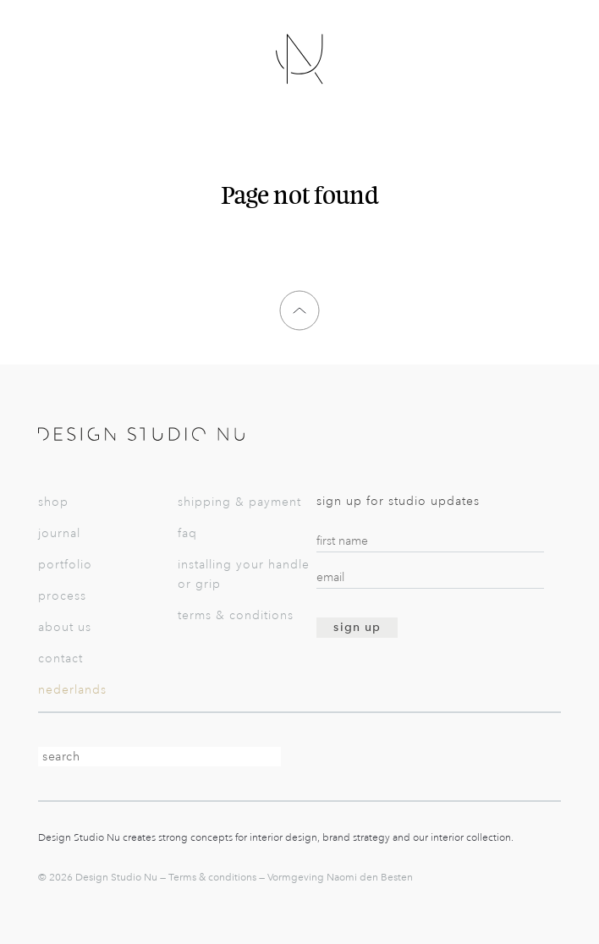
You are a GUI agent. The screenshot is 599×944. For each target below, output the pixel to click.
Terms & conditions (236, 615)
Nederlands (72, 690)
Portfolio (65, 564)
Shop (53, 502)
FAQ (187, 533)
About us (64, 627)
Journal (59, 533)
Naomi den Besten (370, 877)
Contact (60, 658)
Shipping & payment (239, 502)
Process (62, 596)
